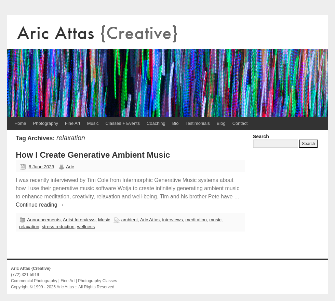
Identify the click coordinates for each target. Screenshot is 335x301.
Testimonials (197, 123)
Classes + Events (123, 123)
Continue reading (40, 205)
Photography (45, 123)
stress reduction (58, 226)
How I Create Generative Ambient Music (93, 154)
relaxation (29, 226)
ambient (129, 219)
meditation (196, 219)
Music (93, 123)
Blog (221, 123)
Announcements (44, 219)
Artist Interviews (79, 219)
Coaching (156, 123)
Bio (175, 123)
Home (20, 123)
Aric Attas (150, 219)
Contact (240, 123)
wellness (86, 226)
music (215, 219)
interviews (172, 219)
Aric (70, 166)
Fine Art (72, 123)
